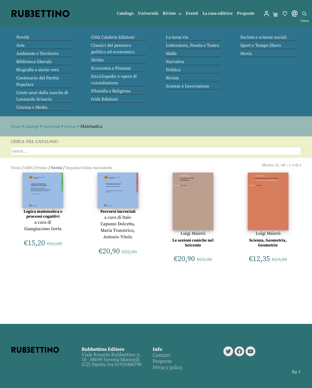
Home (16, 126)
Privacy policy (167, 367)
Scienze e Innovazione (187, 86)
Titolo (16, 167)
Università (148, 13)
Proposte (246, 13)
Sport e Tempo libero (260, 45)
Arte (20, 45)
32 (277, 164)
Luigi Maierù (193, 233)
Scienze (76, 126)
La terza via (177, 37)
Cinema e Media (31, 107)
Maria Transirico (117, 230)
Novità (22, 37)
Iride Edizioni (104, 99)
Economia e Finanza (111, 68)
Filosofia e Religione (111, 91)
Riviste (169, 13)
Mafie (171, 53)
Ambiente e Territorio (37, 53)
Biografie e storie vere (37, 70)
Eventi (192, 13)
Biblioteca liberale (34, 61)
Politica (173, 70)
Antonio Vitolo (117, 236)
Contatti (161, 355)
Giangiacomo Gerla (43, 228)
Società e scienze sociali (263, 37)
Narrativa (175, 61)
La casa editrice (217, 13)
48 (283, 164)
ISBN (28, 167)
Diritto (97, 60)
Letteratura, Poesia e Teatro (192, 45)
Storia (246, 53)
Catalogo (125, 13)
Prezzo (41, 167)
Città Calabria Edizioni (113, 37)
